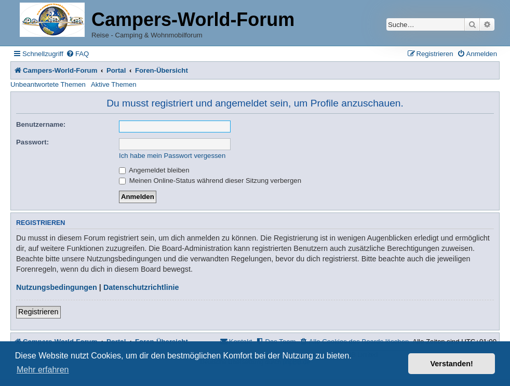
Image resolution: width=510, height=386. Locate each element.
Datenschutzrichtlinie (141, 287)
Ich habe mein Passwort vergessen (172, 155)
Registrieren (38, 312)
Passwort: (32, 142)
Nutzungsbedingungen (56, 287)
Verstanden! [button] (452, 364)
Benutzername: (40, 124)
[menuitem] (77, 53)
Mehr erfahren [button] (43, 369)
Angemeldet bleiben (154, 170)
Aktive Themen (114, 84)
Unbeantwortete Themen (48, 84)
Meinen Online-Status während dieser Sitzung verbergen (210, 180)
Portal (116, 70)
